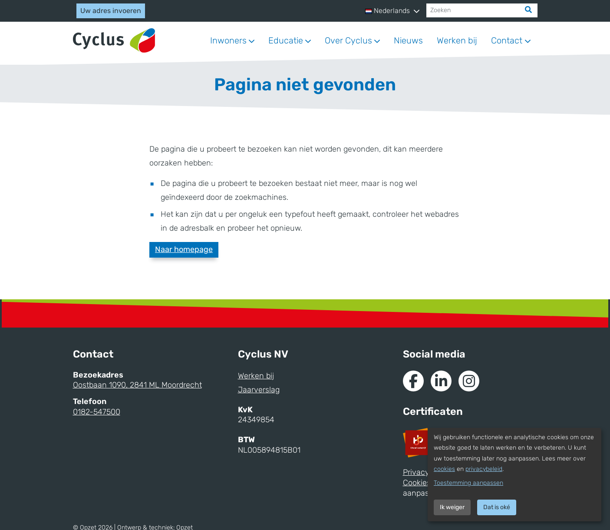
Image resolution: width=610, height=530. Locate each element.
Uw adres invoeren (110, 11)
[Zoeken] (473, 10)
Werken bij (457, 40)
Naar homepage (184, 249)
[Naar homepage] (114, 40)
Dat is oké (496, 507)
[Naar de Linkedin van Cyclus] (441, 381)
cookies (444, 469)
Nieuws (408, 40)
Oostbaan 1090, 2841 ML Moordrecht (137, 385)
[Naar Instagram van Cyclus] (468, 381)
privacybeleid (483, 469)
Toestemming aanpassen (468, 483)
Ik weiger (452, 507)
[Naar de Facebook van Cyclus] (413, 381)
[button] (392, 10)
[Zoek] (528, 10)
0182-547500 (96, 412)
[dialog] (514, 474)
